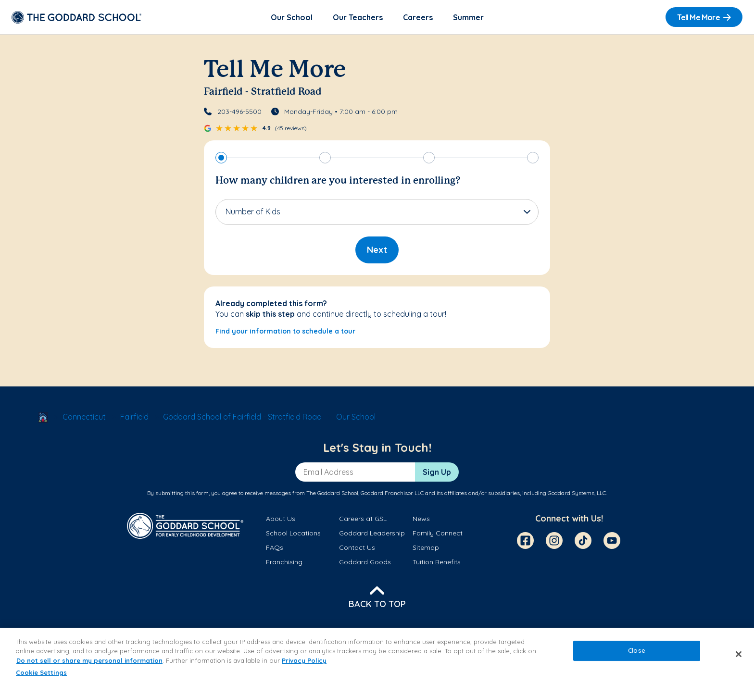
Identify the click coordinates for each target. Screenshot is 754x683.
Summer (468, 17)
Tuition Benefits (437, 562)
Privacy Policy (304, 660)
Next (377, 249)
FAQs (274, 547)
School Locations (293, 533)
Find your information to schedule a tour (285, 331)
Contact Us (357, 547)
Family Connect (438, 533)
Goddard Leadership (372, 533)
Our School (292, 17)
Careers (418, 17)
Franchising (284, 562)
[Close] (738, 654)
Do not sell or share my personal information (89, 660)
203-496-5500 (239, 111)
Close (636, 650)
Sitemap (426, 547)
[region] (377, 655)
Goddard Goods (365, 562)
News (421, 518)
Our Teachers (358, 17)
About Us (280, 518)
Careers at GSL (363, 518)
